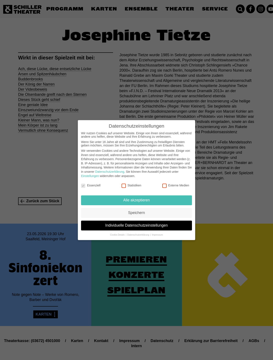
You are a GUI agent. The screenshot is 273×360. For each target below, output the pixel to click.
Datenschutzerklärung (109, 168)
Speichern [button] (136, 210)
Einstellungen (90, 173)
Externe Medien (175, 182)
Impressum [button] (157, 231)
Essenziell (90, 182)
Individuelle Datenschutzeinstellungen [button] (136, 222)
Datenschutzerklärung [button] (138, 231)
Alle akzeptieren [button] (136, 197)
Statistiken (131, 182)
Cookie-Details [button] (117, 231)
